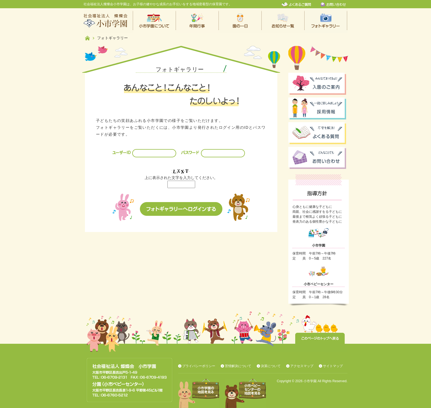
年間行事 (197, 20)
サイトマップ (333, 366)
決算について (271, 366)
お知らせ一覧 (283, 20)
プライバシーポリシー (198, 366)
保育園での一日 (240, 20)
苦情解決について (238, 366)
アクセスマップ (301, 366)
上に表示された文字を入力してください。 (181, 177)
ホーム (87, 38)
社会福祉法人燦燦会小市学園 (108, 20)
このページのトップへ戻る (320, 338)
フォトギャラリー (326, 20)
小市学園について (154, 20)
